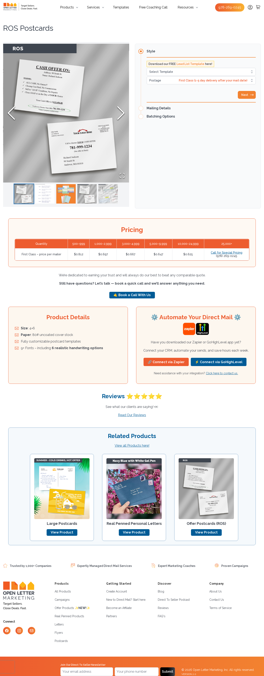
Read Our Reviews (132, 415)
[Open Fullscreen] (122, 175)
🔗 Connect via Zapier (166, 362)
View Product (62, 532)
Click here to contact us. (222, 373)
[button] (66, 113)
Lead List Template (190, 64)
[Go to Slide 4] (87, 194)
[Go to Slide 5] (108, 194)
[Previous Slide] (11, 113)
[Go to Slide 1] (24, 194)
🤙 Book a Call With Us (132, 295)
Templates (121, 7)
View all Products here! (132, 446)
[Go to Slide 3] (66, 194)
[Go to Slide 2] (45, 194)
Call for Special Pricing (226, 252)
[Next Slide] (121, 113)
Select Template (161, 71)
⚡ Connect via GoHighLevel (218, 362)
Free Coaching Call (153, 7)
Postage (155, 80)
